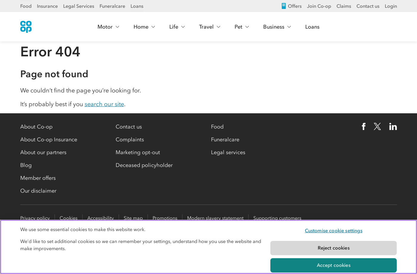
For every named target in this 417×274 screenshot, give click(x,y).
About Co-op (36, 126)
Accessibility (100, 218)
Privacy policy (35, 218)
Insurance (47, 6)
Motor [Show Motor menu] (108, 27)
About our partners (43, 152)
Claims (344, 6)
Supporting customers (277, 218)
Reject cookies (334, 248)
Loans (137, 6)
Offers (291, 6)
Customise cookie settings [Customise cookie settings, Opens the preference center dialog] (333, 230)
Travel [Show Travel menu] (210, 27)
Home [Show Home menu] (145, 27)
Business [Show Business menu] (277, 27)
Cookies (68, 218)
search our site (104, 104)
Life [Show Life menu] (177, 27)
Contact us (367, 6)
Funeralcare (112, 6)
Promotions (165, 218)
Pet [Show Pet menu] (242, 27)
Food (26, 6)
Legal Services (78, 6)
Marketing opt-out (138, 152)
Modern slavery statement (215, 218)
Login (391, 6)
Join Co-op (319, 6)
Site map (133, 218)
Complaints (130, 139)
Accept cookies (334, 265)
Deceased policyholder (144, 165)
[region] (208, 247)
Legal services (228, 152)
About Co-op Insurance (48, 139)
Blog (26, 165)
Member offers (38, 178)
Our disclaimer (38, 191)
